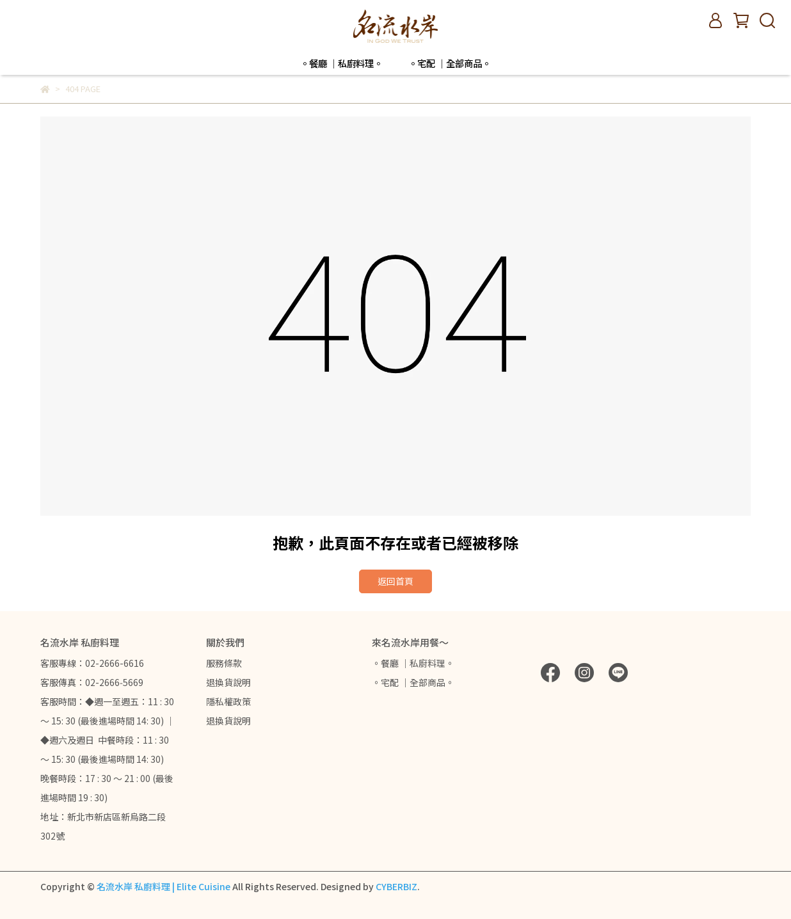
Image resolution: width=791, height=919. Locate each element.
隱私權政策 (228, 701)
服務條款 (224, 663)
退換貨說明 (228, 682)
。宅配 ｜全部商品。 (449, 63)
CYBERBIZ (396, 886)
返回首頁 (395, 581)
